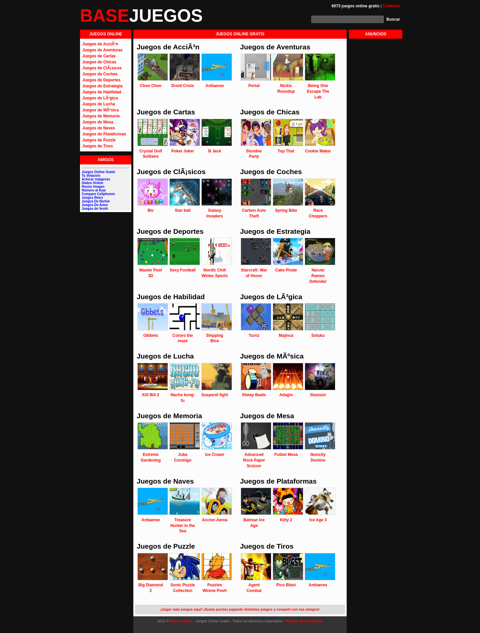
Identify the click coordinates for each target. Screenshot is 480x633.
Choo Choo (151, 85)
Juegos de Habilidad (101, 92)
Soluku (318, 335)
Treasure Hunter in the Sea (182, 526)
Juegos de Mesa (97, 122)
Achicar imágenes (96, 179)
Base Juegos (181, 621)
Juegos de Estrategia (102, 86)
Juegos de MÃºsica (100, 110)
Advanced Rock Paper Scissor (254, 460)
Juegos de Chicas (99, 62)
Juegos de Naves (98, 128)
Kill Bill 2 (150, 395)
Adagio (286, 395)
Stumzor (318, 395)
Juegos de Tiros (97, 146)
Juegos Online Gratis (98, 172)
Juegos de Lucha (98, 104)
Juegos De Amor (95, 205)
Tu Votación (91, 175)
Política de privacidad (304, 621)
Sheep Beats (254, 395)
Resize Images (93, 186)
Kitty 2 (286, 520)
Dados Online (92, 183)
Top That (286, 151)
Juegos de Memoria (101, 116)
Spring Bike (286, 210)
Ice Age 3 (318, 520)
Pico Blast (286, 585)
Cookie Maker (318, 151)
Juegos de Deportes (101, 80)
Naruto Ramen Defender (318, 276)
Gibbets (150, 335)
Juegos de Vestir (95, 208)
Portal (254, 85)
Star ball (182, 210)
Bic (151, 210)
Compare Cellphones (98, 194)
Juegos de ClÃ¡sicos (102, 68)
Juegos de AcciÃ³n (100, 44)
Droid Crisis (182, 85)
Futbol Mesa (286, 454)
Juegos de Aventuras (102, 50)
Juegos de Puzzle (99, 140)
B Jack (214, 151)
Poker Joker (182, 151)
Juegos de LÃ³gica (100, 98)
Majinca (286, 335)
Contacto (391, 6)
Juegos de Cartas (99, 56)
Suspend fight (214, 395)
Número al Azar (94, 190)
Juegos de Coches (100, 74)
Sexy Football (183, 270)
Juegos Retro (92, 197)
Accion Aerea (214, 520)
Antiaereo (214, 85)
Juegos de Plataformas (104, 134)
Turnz (254, 335)
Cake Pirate (286, 270)
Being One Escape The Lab (318, 91)
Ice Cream (214, 454)
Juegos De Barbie (96, 201)
